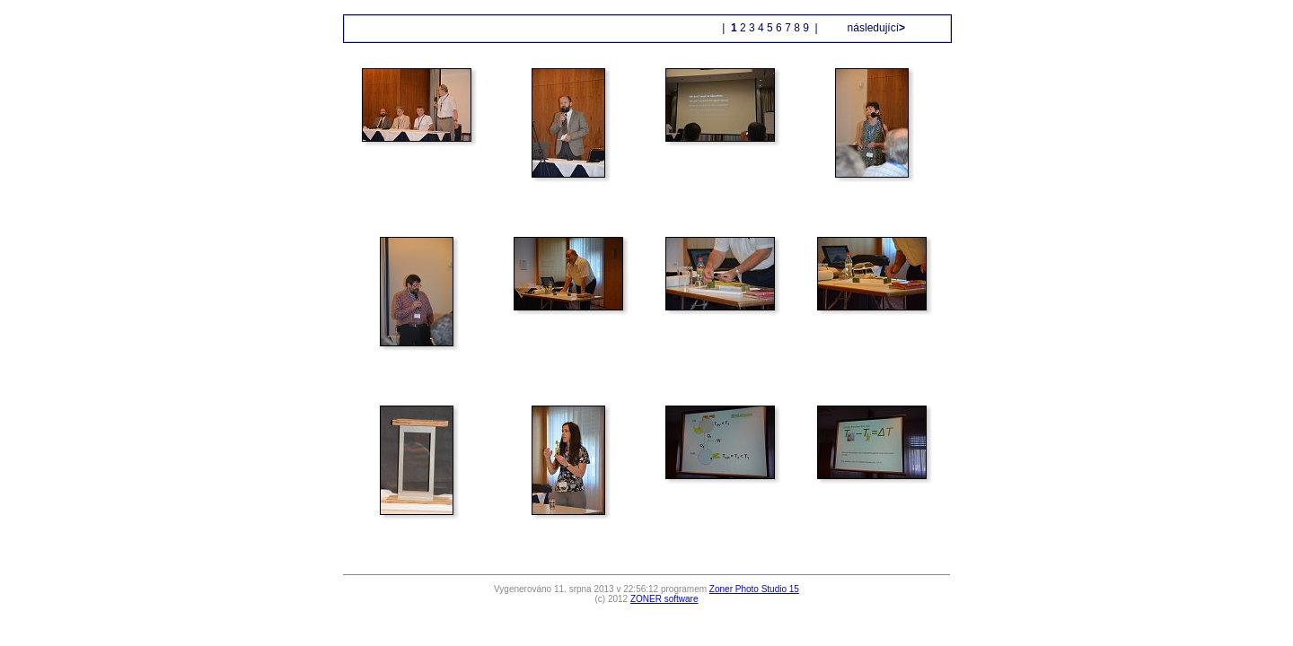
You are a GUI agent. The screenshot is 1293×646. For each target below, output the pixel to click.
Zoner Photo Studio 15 (754, 589)
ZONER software (664, 599)
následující (874, 28)
